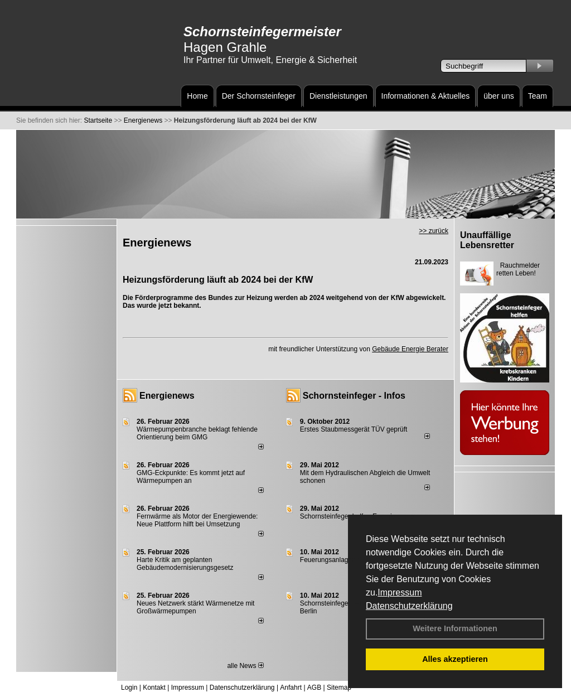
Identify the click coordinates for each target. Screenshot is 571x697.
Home (197, 95)
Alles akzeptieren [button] (455, 659)
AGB (314, 687)
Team (537, 95)
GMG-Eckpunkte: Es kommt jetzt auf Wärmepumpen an (191, 477)
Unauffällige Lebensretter (487, 240)
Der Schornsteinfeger (259, 95)
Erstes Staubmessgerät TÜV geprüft (354, 429)
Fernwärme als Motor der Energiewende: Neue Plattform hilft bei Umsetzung (197, 520)
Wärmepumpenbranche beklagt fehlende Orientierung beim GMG (197, 433)
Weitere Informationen (455, 628)
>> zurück (433, 231)
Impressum (400, 592)
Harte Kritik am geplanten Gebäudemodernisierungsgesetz (185, 564)
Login (129, 687)
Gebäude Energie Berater (410, 349)
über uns (498, 95)
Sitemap (339, 687)
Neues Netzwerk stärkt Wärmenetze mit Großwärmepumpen (195, 607)
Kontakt (154, 687)
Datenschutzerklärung (409, 606)
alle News (245, 666)
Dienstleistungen (338, 95)
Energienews (167, 395)
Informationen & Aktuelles (425, 95)
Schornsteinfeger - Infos (354, 395)
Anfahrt (291, 687)
